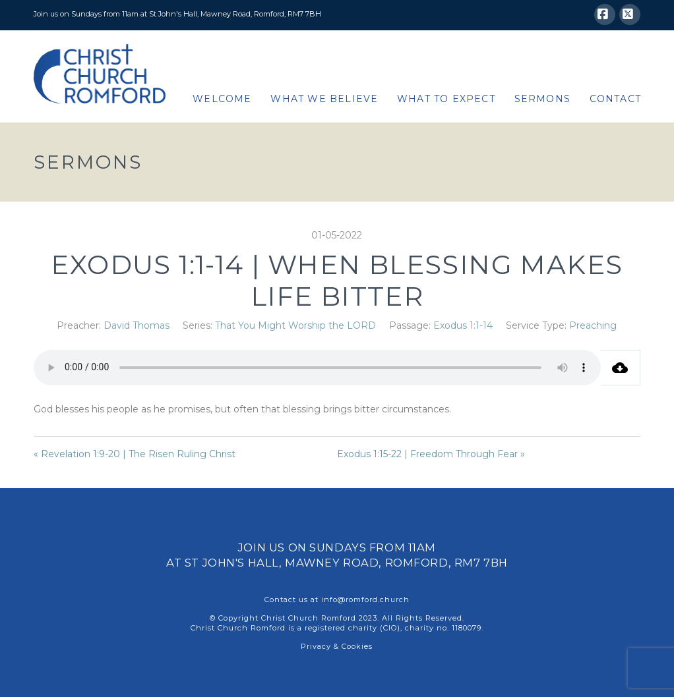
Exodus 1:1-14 (463, 325)
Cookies (357, 646)
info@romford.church (365, 599)
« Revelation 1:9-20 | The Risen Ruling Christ (134, 454)
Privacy (316, 646)
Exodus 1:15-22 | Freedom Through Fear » (431, 454)
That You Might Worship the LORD (295, 325)
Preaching (593, 325)
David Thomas (136, 325)
